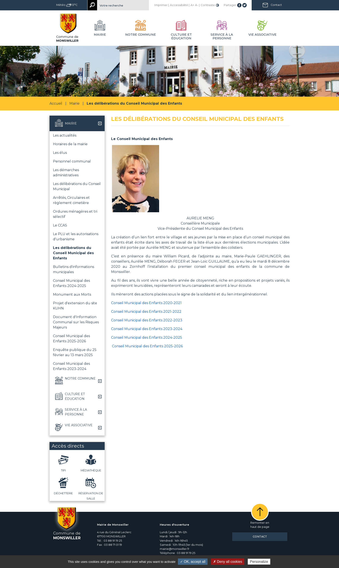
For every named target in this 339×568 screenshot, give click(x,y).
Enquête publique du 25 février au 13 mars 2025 (74, 352)
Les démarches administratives (66, 172)
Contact (276, 4)
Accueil (56, 103)
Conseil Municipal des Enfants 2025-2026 (71, 338)
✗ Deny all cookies (227, 561)
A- (196, 5)
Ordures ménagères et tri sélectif (75, 214)
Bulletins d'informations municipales (73, 269)
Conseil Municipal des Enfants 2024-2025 (71, 283)
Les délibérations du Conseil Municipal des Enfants (73, 253)
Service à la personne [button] (222, 36)
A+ (192, 5)
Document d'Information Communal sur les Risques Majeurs (76, 322)
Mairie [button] (100, 35)
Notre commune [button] (140, 35)
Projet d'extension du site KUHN (75, 305)
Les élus (60, 153)
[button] (77, 123)
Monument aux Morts (72, 294)
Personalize (259, 561)
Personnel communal (72, 161)
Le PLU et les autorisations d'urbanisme (75, 236)
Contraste (208, 5)
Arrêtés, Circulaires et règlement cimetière (71, 200)
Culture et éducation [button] (181, 36)
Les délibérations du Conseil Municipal (77, 186)
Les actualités (64, 135)
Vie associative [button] (262, 35)
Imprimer (161, 5)
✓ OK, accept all (192, 561)
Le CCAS (60, 225)
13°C (71, 4)
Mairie (74, 103)
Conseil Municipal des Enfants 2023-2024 (71, 366)
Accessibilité (179, 5)
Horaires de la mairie (70, 144)
